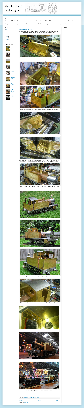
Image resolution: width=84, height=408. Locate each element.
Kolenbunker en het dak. (25, 29)
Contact (24, 14)
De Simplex (13, 14)
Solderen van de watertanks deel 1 (13, 91)
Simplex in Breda (13, 78)
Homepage (39, 400)
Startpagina (6, 14)
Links (19, 14)
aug (8, 34)
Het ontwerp (12, 84)
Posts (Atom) (26, 402)
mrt (7, 37)
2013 (7, 29)
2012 (7, 41)
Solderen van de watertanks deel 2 (13, 72)
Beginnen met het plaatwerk (12, 60)
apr (7, 36)
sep (8, 30)
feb (7, 39)
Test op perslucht (12, 96)
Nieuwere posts (21, 400)
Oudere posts (57, 400)
